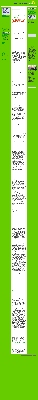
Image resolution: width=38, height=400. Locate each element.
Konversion (4, 28)
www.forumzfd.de (31, 86)
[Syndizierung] (4, 59)
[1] (21, 39)
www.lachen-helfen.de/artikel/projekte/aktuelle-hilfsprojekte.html (18, 290)
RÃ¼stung (4, 30)
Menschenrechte (4, 29)
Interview (3, 42)
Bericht (3, 37)
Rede (3, 43)
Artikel (3, 38)
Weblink (3, 53)
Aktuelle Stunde (4, 39)
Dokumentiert (4, 55)
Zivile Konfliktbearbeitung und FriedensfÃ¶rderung (5, 21)
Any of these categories (18, 16)
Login (31, 6)
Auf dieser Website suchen (5, 6)
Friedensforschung (5, 27)
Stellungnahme (4, 52)
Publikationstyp (4, 33)
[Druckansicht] (4, 58)
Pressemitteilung (5, 34)
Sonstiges (3, 25)
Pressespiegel (4, 36)
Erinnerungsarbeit (5, 24)
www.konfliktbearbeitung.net (32, 82)
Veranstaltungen (24, 6)
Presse (20, 6)
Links (28, 6)
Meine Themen (16, 6)
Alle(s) (15, 15)
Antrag (3, 40)
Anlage (29, 33)
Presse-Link (4, 41)
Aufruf (3, 54)
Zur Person (12, 6)
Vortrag (3, 51)
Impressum (34, 6)
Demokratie (4, 26)
